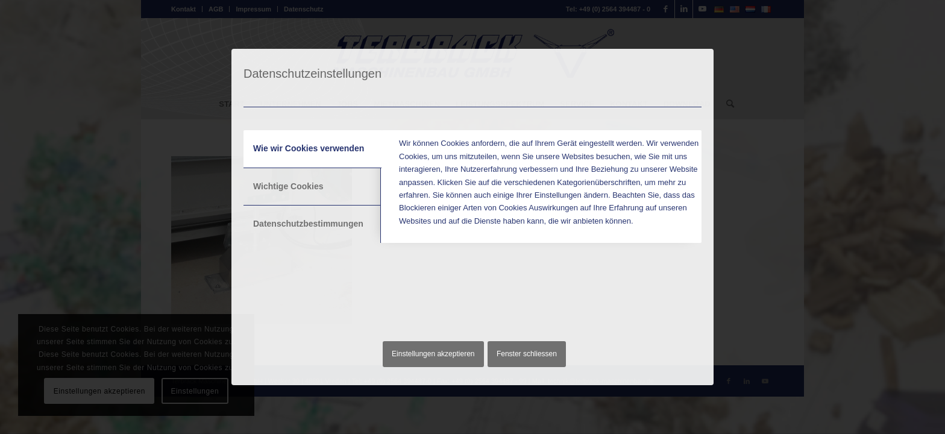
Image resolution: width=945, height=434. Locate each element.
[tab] (312, 149)
